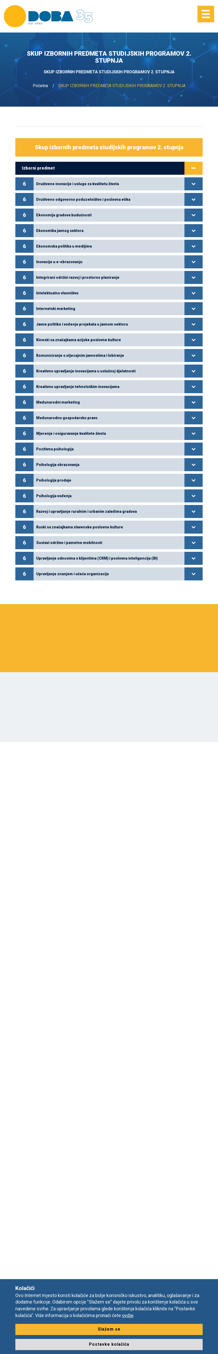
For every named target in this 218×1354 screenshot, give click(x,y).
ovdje (127, 1315)
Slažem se (109, 1329)
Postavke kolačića (109, 1344)
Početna (40, 85)
